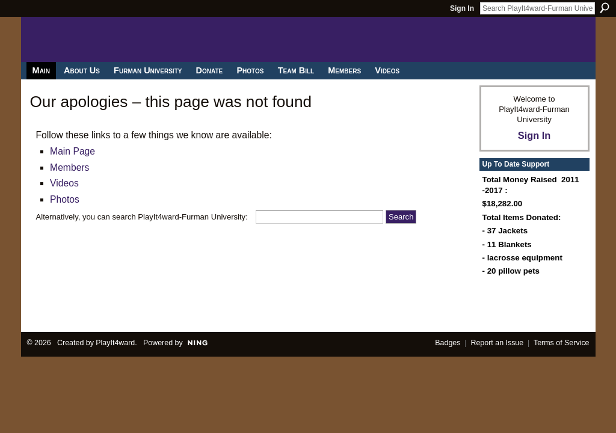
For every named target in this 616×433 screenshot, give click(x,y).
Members (69, 167)
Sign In (462, 8)
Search (604, 7)
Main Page (72, 151)
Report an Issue (496, 343)
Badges (447, 343)
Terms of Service (562, 343)
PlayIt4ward (115, 343)
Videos (64, 183)
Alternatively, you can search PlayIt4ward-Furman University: (142, 216)
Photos (64, 199)
